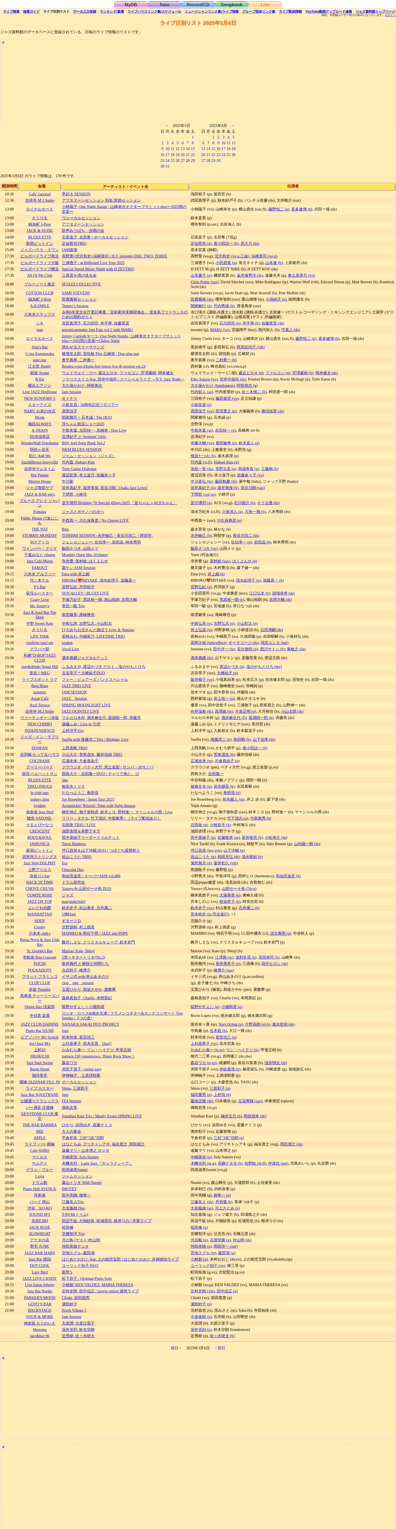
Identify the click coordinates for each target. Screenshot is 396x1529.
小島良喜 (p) (201, 405)
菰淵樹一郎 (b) (261, 717)
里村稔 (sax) (220, 561)
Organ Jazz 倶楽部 (40, 1006)
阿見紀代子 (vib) (251, 347)
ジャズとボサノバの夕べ (83, 511)
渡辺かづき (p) (231, 666)
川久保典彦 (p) (229, 520)
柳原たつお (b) (203, 456)
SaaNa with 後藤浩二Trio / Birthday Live (95, 739)
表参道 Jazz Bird (40, 812)
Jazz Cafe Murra (40, 561)
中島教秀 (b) (260, 818)
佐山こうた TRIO (76, 856)
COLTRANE (39, 761)
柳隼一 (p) (222, 1195)
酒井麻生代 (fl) (234, 717)
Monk (39, 417)
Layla (39, 1176)
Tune (164, 4)
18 (172, 154)
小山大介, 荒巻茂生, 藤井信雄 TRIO (92, 754)
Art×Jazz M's (39, 1043)
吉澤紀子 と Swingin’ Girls (84, 436)
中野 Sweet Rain (39, 623)
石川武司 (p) (229, 323)
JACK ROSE (39, 1227)
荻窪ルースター (39, 593)
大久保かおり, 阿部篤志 (82, 385)
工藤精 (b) (269, 469)
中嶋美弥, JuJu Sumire (80, 1157)
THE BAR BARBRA (40, 1125)
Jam (65, 1094)
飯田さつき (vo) (204, 548)
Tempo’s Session (75, 306)
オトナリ (69, 398)
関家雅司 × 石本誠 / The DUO (87, 417)
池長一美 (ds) (202, 469)
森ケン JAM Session (78, 567)
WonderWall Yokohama (40, 443)
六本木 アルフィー (40, 574)
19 (178, 154)
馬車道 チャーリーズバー (40, 998)
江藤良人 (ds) (202, 1202)
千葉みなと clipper (40, 555)
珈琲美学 (39, 1075)
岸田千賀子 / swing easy (82, 1069)
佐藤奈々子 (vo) (250, 475)
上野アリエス (39, 869)
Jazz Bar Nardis (39, 1291)
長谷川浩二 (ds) (246, 535)
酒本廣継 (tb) (202, 658)
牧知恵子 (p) (229, 901)
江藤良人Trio (73, 1202)
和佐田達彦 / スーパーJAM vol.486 (91, 876)
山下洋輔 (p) (234, 850)
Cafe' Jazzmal (40, 194)
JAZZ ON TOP (40, 901)
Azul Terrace (39, 705)
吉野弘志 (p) (224, 623)
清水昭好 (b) (252, 856)
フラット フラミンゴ (40, 976)
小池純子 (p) (276, 299)
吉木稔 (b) (218, 1030)
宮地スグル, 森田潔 (78, 1253)
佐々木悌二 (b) (254, 392)
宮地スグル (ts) (203, 1253)
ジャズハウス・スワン (39, 250)
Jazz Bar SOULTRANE (40, 1094)
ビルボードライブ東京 (39, 256)
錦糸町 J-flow (39, 224)
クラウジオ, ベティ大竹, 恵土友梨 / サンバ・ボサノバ (108, 767)
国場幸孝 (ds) (283, 593)
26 (178, 160)
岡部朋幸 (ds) (255, 1116)
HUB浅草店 (40, 436)
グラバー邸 (39, 649)
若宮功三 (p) (226, 1037)
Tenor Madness (74, 844)
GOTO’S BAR (39, 1304)
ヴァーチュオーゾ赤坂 (39, 717)
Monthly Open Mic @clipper (85, 555)
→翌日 (219, 1348)
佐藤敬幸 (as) (229, 837)
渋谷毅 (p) (199, 1240)
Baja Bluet (39, 686)
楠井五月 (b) (231, 1116)
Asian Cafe (39, 698)
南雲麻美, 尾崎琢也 (78, 614)
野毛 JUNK (39, 1246)
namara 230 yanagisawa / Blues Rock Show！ (98, 1056)
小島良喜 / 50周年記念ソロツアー (90, 405)
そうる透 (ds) (268, 503)
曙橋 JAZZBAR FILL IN (40, 1082)
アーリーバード (39, 767)
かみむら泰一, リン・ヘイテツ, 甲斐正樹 (96, 1050)
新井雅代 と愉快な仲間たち (85, 963)
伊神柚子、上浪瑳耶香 (81, 1075)
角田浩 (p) (231, 792)
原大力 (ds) (250, 243)
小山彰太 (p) (247, 623)
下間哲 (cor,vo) (203, 494)
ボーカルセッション (79, 1082)
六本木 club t (39, 933)
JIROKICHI (39, 1056)
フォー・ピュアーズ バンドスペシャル (95, 679)
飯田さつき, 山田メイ (80, 548)
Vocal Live (70, 649)
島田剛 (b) (242, 739)
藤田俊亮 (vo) (227, 398)
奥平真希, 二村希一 (78, 360)
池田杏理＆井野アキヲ (81, 831)
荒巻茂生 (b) (224, 754)
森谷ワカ (69, 1063)
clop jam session (78, 983)
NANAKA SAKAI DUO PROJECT (90, 1024)
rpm (40, 330)
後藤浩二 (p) (221, 739)
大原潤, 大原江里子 (78, 1323)
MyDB (131, 4)
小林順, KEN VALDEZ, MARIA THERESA (97, 1285)
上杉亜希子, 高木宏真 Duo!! (87, 1043)
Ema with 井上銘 (76, 574)
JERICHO (40, 1221)
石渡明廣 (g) (220, 1240)
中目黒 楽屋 (40, 1015)
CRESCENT (40, 831)
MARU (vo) (220, 330)
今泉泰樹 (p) (201, 1316)
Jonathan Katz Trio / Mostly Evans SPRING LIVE (102, 1116)
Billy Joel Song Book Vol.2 (83, 443)
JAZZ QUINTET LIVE (80, 711)
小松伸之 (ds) (276, 837)
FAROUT (40, 567)
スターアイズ (39, 405)
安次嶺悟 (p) (247, 649)
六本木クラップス (39, 314)
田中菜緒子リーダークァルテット (91, 837)
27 (183, 160)
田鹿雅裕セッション (79, 299)
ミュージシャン (211, 11)
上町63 (39, 1050)
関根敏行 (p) (201, 306)
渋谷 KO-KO (40, 1208)
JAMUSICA (40, 844)
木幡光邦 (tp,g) (203, 1163)
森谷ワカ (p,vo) (203, 1063)
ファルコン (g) (277, 373)
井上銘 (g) (216, 574)
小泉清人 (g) (232, 511)
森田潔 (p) (226, 1253)
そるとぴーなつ (39, 825)
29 (193, 160)
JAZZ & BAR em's (39, 494)
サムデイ (39, 1163)
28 (187, 160)
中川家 (67, 481)
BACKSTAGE (39, 1310)
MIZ (39, 1131)
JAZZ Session (74, 698)
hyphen (39, 805)
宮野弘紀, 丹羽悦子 (78, 587)
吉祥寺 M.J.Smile (39, 200)
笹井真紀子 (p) (203, 487)
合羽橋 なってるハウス (40, 754)
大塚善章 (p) (229, 895)
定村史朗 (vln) (203, 1291)
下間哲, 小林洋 (74, 494)
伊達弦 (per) (278, 1163)
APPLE (40, 1138)
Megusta (40, 1329)
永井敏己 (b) (201, 535)
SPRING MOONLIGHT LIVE (86, 705)
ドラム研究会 (73, 882)
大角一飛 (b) (255, 511)
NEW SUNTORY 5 (39, 398)
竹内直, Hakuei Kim (78, 462)
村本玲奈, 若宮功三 (78, 1037)
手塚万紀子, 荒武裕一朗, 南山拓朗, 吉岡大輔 (99, 599)
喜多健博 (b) (301, 209)
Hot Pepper (40, 475)
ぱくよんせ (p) (244, 561)
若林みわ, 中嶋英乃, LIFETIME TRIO (93, 636)
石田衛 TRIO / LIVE (79, 825)
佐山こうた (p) (203, 856)
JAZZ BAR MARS (39, 1253)
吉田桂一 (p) (225, 430)
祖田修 (67, 1227)
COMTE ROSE (39, 895)
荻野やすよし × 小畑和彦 (83, 1006)
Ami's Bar (40, 347)
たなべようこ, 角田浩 (80, 792)
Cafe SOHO (39, 1150)
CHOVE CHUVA (40, 888)
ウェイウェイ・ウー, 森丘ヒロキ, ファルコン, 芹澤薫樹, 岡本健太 (118, 373)
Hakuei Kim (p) (226, 462)
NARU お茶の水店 (39, 411)
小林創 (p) (199, 1259)
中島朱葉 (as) (202, 430)
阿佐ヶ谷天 (39, 449)
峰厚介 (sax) (224, 970)
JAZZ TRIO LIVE (76, 686)
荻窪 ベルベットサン (40, 774)
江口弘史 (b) (259, 593)
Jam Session (71, 392)
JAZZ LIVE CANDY (40, 1278)
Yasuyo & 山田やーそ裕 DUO (86, 888)
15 (193, 148)
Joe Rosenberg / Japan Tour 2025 (88, 799)
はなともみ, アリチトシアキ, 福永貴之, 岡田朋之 (103, 1144)
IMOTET (69, 1189)
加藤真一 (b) (273, 580)
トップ (375, 11)
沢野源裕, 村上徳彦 (78, 927)
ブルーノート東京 (39, 284)
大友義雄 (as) (202, 1208)
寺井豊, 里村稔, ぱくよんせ (85, 561)
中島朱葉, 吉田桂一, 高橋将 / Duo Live (94, 430)
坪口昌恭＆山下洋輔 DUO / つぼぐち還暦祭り (101, 850)
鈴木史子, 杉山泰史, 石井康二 (87, 908)
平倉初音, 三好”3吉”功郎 (83, 1138)
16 (162, 154)
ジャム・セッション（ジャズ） (89, 456)
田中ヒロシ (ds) (275, 963)
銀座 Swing (39, 373)
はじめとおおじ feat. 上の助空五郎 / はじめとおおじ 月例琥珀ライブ (120, 1259)
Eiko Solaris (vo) (204, 379)
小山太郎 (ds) (292, 711)
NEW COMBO (40, 724)
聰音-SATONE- (40, 818)
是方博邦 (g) (201, 503)
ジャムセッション (77, 1176)
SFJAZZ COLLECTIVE (81, 284)
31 (167, 166)
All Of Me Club (40, 275)
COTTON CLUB (39, 293)
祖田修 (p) (199, 1227)
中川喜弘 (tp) (202, 481)
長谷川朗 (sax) (253, 487)
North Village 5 (74, 1310)
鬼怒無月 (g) (201, 863)
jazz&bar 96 (40, 1336)
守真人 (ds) (290, 330)
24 (167, 160)
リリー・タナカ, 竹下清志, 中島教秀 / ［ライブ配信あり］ (111, 818)
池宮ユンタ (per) (275, 642)
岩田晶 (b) (262, 542)
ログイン (390, 15)
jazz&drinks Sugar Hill (39, 666)
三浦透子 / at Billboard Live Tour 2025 (93, 262)
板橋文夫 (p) (201, 786)
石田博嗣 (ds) (271, 630)
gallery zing (39, 799)
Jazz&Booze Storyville (39, 462)
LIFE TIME (39, 636)
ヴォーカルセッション (81, 218)
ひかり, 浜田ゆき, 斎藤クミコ (87, 1125)
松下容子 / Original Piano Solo (87, 1278)
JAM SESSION (74, 692)
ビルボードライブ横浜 (39, 269)
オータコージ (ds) (244, 642)
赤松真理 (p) (229, 1069)
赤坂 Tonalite (40, 989)
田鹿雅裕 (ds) (202, 299)
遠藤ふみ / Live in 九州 (81, 724)
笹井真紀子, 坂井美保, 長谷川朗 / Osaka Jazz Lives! (105, 487)
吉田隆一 (216, 774)
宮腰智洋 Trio (73, 1233)
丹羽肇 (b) (223, 1202)
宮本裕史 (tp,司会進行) (210, 914)
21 (187, 154)
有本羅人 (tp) (233, 799)
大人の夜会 (71, 1131)
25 (172, 160)
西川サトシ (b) (272, 649)
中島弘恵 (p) (201, 623)
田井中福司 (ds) (233, 379)
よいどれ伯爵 (39, 908)
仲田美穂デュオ (75, 1246)
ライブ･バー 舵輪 (40, 1144)
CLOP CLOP (39, 983)
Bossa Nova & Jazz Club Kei (39, 942)
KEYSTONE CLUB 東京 (39, 1116)
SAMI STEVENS (76, 293)
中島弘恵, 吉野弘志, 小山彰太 (87, 623)
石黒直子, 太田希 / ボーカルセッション (95, 237)
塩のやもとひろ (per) (264, 666)
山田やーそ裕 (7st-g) (239, 888)
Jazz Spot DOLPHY (40, 863)
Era (64, 863)
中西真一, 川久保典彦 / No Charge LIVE (95, 520)
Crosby (40, 927)
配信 (290, 11)
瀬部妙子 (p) (201, 1304)
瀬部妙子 (69, 1304)
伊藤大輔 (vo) (202, 443)
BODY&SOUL (40, 837)
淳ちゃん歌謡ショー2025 (83, 424)
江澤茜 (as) (224, 957)
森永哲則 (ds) (283, 1024)
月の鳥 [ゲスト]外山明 (81, 1240)
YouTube (329, 11)
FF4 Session (71, 1101)
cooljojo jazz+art (39, 642)
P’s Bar (39, 587)
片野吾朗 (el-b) (257, 1024)
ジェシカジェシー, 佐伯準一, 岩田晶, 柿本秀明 (101, 542)
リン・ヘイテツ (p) (242, 1050)
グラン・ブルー (39, 1169)
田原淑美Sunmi (75, 1169)
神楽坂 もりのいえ (40, 1323)
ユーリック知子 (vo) (208, 1265)
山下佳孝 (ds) (264, 739)
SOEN (40, 920)
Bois (65, 529)
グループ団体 (258, 11)
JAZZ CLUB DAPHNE (40, 1024)
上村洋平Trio (73, 730)
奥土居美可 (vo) (301, 275)
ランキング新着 (112, 11)
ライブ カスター (40, 1088)
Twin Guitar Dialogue (79, 469)
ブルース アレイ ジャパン (40, 502)
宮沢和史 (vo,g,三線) (232, 256)
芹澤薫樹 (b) (302, 373)
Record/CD (198, 4)
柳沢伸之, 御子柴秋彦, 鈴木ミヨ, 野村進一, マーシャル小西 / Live (117, 812)
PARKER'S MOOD (40, 1297)
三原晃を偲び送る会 (79, 275)
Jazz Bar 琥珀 (40, 1259)
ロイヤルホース (39, 209)
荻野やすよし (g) (205, 1006)
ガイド (31, 11)
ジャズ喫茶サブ (39, 487)
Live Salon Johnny (39, 1285)
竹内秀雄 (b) (224, 306)
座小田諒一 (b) (226, 243)
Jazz (65, 1030)
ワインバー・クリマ (39, 548)
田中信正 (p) (227, 1291)
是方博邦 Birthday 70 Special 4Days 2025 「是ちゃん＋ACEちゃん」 (119, 503)
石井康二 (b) (249, 908)
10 (167, 148)
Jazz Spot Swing (40, 1063)
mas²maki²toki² (74, 901)
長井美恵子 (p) (228, 963)
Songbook (231, 4)
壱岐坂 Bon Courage (39, 957)
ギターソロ (71, 920)
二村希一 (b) (226, 360)
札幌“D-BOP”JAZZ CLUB (40, 657)
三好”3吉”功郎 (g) (229, 1138)
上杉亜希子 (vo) (204, 1043)
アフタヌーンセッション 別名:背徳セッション (101, 200)
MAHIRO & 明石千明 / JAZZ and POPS (95, 933)
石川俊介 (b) (244, 503)
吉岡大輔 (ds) (280, 599)
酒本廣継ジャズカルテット (85, 658)
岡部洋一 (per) (226, 1246)
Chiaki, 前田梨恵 (76, 1297)
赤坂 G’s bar (40, 876)
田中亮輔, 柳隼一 (76, 1195)
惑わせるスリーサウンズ (83, 347)
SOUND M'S (39, 1214)
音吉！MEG (39, 673)
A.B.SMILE (39, 306)
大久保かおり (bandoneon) (213, 385)
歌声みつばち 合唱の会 (83, 230)
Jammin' (39, 692)
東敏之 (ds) (296, 649)
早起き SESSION (76, 194)
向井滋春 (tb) (202, 711)
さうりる (39, 218)
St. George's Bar (40, 951)
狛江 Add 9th (39, 456)
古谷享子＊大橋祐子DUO (83, 673)
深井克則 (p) (201, 1329)
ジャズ (67, 895)
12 (178, 148)
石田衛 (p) (199, 825)
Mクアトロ (39, 542)
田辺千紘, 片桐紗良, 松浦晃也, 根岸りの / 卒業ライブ (107, 1221)
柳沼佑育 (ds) (273, 411)
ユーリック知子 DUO (80, 1265)
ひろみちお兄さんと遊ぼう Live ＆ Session (98, 630)
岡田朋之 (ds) (291, 1144)
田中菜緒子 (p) (203, 837)
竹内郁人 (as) (202, 392)
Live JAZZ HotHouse (40, 392)
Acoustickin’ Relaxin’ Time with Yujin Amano (98, 805)
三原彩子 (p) (220, 1088)
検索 (11, 11)
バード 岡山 (40, 1202)
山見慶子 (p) (201, 275)
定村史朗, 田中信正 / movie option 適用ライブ (100, 1291)
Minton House (39, 481)
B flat (39, 379)
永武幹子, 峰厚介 (76, 970)
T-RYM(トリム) (75, 1214)
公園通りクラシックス (39, 1101)
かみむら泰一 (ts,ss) (207, 1050)
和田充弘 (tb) (229, 856)
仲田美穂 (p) (201, 1246)
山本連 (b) (273, 262)
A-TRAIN (40, 430)
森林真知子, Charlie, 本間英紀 (87, 998)
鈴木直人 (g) (249, 443)
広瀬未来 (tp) (202, 761)
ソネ (39, 323)
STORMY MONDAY (39, 535)
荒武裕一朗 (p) (231, 599)
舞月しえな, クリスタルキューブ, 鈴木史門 (98, 942)
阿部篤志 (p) (247, 385)
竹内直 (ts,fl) (201, 462)
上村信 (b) (222, 1094)
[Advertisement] (166, 84)
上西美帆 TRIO (74, 748)
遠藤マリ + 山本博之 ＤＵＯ (85, 1150)
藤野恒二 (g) (278, 209)
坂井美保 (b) (228, 487)
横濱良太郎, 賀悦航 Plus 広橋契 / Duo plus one (100, 353)
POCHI (40, 963)
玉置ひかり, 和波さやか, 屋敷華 (89, 989)
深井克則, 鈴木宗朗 (78, 1329)
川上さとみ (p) (227, 1208)
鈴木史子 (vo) (202, 908)
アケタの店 (39, 1240)
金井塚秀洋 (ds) (250, 275)
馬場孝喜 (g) (248, 469)
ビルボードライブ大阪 (39, 262)
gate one (39, 360)
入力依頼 (84, 11)
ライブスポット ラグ (40, 679)
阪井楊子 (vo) (202, 679)
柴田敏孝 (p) (226, 443)
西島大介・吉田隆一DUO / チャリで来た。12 (100, 774)
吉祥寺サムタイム (39, 469)
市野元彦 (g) (225, 469)
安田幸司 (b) (268, 957)
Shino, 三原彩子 (75, 1088)
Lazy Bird (40, 1272)
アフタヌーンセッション (83, 224)
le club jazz (40, 792)
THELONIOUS (39, 786)
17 (167, 154)
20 (183, 154)
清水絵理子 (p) (248, 580)
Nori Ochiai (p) (231, 1024)
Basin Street (39, 1069)
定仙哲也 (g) (201, 243)
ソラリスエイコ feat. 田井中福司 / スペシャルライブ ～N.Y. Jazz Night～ (123, 379)
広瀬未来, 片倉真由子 (80, 761)
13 (183, 148)
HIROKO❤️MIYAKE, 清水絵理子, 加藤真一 (99, 580)
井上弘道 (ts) (201, 630)
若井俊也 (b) (252, 837)
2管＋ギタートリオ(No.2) (83, 957)
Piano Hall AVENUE (39, 1189)
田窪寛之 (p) (226, 411)
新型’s (67, 1272)
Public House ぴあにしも (40, 520)
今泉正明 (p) (245, 711)
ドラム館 (39, 1182)
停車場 (39, 1195)
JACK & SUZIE (40, 230)
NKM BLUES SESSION (82, 449)
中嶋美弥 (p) (201, 1157)
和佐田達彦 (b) (288, 876)
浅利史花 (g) (245, 957)
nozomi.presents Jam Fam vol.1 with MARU (97, 330)
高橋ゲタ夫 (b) (230, 1163)
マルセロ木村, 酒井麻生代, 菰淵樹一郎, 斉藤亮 (101, 717)
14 (187, 148)
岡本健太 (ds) (326, 373)
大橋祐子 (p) (227, 673)
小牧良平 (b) (220, 825)
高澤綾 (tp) (224, 711)
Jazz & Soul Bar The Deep (39, 614)
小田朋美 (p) (226, 262)
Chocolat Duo (73, 869)
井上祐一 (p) (224, 698)
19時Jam (69, 914)
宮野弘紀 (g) (201, 587)
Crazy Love (40, 599)
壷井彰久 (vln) (226, 863)
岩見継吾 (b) (224, 786)
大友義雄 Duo (73, 1208)
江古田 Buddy (39, 366)
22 (193, 154)
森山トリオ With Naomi (82, 1182)
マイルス (39, 1157)
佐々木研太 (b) (222, 1336)
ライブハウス (154, 11)
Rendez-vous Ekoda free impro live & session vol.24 (104, 366)
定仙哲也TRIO (74, 243)
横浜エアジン (39, 385)
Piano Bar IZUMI (40, 1030)
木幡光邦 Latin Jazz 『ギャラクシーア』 (97, 1163)
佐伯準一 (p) (241, 542)
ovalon (67, 642)
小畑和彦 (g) (231, 1006)
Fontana (39, 511)
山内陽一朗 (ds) (307, 844)
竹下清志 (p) (237, 818)
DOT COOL (40, 1265)
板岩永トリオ (73, 786)
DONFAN (40, 748)
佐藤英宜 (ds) (273, 323)
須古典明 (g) (280, 933)
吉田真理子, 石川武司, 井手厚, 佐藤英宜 (96, 323)
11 (173, 148)
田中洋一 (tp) (224, 649)
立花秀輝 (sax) (250, 1101)
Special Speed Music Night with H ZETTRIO (98, 269)
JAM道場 (70, 250)
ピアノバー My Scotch (39, 1037)
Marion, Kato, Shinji (78, 951)
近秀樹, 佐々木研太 (78, 1336)
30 (162, 166)
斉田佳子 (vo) (202, 411)
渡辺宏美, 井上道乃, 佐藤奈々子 (89, 475)
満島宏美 (69, 1107)
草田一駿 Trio (73, 606)
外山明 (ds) (242, 1240)
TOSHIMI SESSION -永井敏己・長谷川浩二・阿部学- (107, 535)
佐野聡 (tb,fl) (255, 1163)
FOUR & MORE (39, 1316)
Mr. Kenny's (40, 606)
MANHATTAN (39, 914)
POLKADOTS (40, 970)
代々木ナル (39, 580)
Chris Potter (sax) (205, 282)
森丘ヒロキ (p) (251, 373)
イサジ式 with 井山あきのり (85, 976)
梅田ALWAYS (40, 424)
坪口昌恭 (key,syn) (206, 850)
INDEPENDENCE (40, 730)
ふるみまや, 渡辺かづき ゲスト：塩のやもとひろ (104, 666)
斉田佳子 (69, 411)
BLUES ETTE (39, 237)
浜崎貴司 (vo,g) (264, 256)
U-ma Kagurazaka (39, 353)
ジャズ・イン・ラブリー (39, 739)
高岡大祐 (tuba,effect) (208, 642)
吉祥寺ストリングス (39, 856)
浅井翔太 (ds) (276, 1063)
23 (162, 160)
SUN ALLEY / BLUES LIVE (85, 593)
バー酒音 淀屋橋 (40, 1107)
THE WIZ (40, 529)
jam (65, 780)
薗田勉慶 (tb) (226, 481)
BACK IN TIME (39, 882)
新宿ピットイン (39, 243)
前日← (176, 1348)
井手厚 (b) (251, 323)
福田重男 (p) (201, 1094)
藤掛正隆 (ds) (202, 1101)
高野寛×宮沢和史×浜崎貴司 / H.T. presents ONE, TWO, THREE (114, 256)
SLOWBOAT (39, 1233)
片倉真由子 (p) (227, 761)
